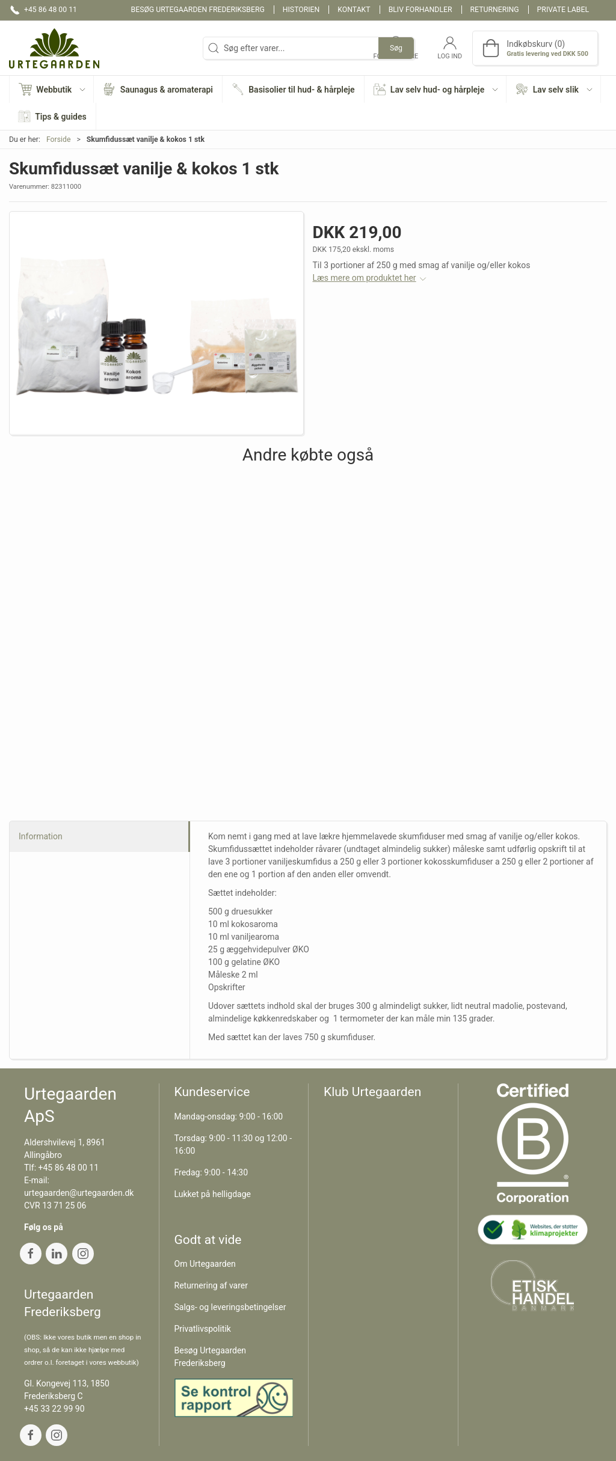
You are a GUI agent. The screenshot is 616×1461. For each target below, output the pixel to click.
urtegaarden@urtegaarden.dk (79, 1193)
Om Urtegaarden (205, 1264)
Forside (58, 139)
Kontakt (353, 9)
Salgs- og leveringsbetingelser (230, 1307)
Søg (396, 48)
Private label (563, 9)
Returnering (494, 9)
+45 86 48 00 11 (68, 1167)
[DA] (54, 48)
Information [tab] (41, 836)
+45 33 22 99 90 (54, 1409)
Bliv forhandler (420, 9)
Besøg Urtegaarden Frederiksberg (198, 9)
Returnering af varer (211, 1285)
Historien (301, 9)
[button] (52, 89)
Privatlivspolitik (202, 1329)
